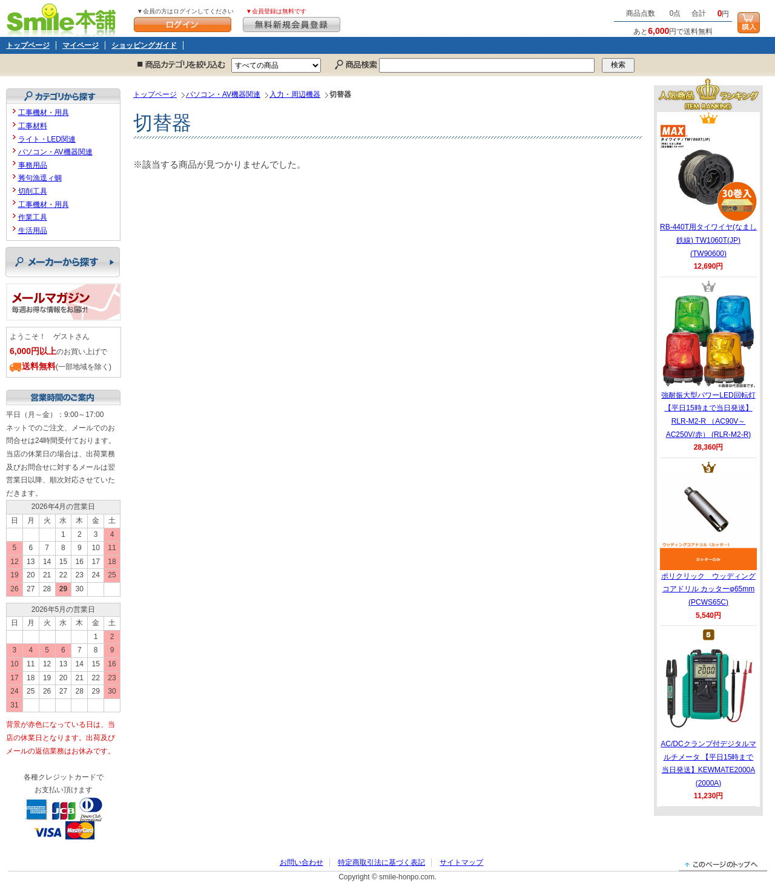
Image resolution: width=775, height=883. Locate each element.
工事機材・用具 (43, 112)
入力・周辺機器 (294, 94)
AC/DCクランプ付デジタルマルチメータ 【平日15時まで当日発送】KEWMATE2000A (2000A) (708, 714)
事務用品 (32, 165)
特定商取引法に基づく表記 (381, 862)
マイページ (80, 45)
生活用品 (32, 230)
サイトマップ (461, 862)
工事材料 (32, 126)
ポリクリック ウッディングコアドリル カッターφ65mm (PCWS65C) (708, 539)
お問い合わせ (301, 862)
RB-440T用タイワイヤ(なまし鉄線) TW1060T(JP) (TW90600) (708, 190)
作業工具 (32, 217)
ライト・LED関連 (47, 139)
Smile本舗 (64, 18)
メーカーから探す (62, 262)
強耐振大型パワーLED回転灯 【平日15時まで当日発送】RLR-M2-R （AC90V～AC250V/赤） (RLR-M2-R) (708, 365)
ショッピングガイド (144, 45)
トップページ (28, 45)
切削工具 (32, 191)
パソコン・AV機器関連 (223, 94)
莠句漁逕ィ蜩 (40, 178)
